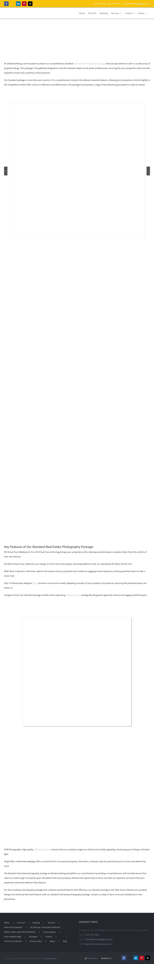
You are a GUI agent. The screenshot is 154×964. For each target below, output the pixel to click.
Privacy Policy (36, 941)
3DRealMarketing (50, 958)
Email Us (106, 958)
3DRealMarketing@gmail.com (136, 3)
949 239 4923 (113, 3)
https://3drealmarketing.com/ (98, 944)
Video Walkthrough (12, 936)
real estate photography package (89, 63)
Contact (48, 936)
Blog (65, 941)
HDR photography (42, 849)
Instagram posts (73, 595)
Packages (33, 936)
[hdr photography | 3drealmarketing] (77, 104)
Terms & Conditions (13, 941)
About (52, 941)
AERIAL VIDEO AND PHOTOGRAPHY (19, 932)
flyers (34, 583)
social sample (49, 932)
